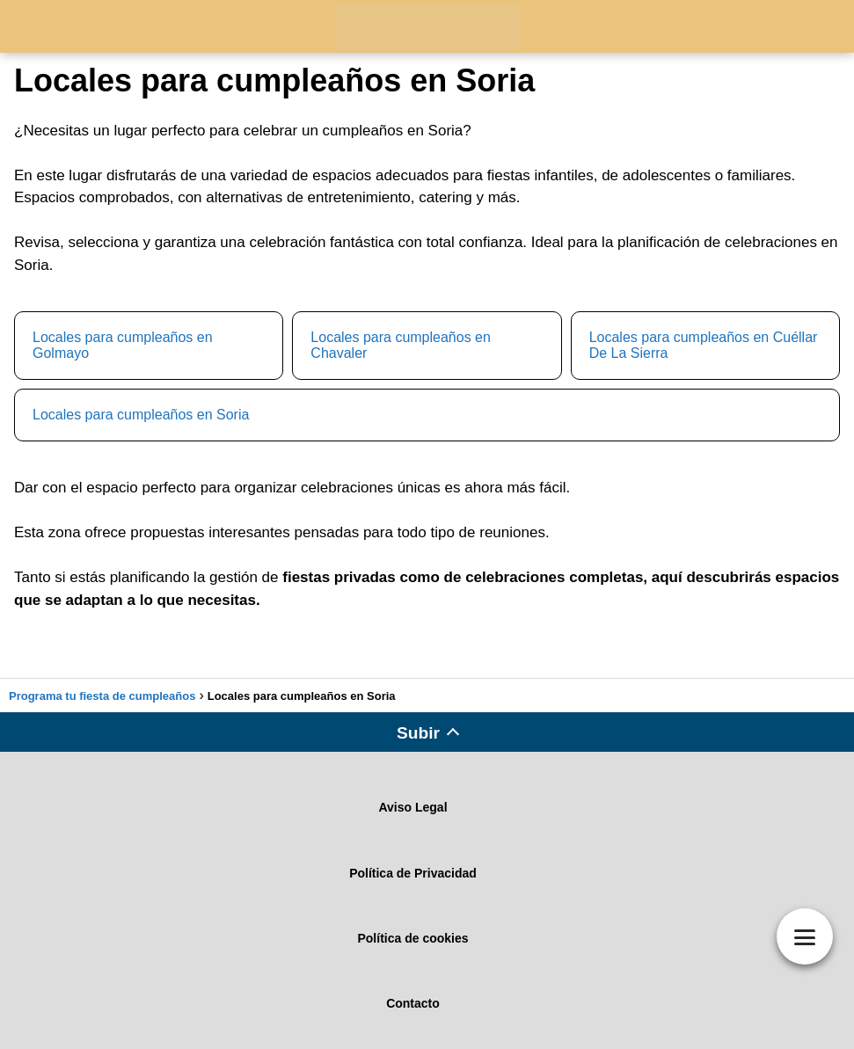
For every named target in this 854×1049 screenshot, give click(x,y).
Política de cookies (412, 938)
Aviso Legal (412, 807)
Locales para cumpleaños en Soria (141, 414)
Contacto (413, 1003)
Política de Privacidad (413, 873)
